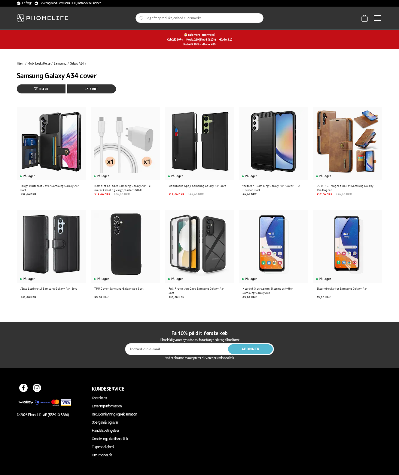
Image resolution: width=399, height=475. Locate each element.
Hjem (20, 63)
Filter (41, 89)
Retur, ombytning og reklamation (114, 414)
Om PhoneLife (102, 455)
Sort (91, 89)
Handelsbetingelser (105, 430)
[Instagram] (37, 388)
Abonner (251, 349)
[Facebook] (23, 388)
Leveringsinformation (107, 406)
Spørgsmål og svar (105, 422)
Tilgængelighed (103, 447)
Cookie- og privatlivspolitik (110, 439)
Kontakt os (99, 398)
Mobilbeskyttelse (38, 63)
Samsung (59, 63)
